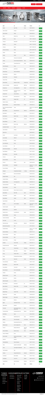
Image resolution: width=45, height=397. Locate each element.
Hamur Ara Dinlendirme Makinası (19, 386)
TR (38, 0)
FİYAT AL (33, 4)
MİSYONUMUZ (12, 376)
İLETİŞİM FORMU (25, 378)
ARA (41, 28)
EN (39, 0)
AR (41, 0)
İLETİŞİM (3, 383)
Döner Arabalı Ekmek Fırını (19, 376)
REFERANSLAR (4, 381)
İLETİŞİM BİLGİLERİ (25, 376)
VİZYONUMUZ (12, 378)
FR (40, 0)
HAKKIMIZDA (12, 375)
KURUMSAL (4, 378)
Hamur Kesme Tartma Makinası (19, 378)
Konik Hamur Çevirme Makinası (19, 382)
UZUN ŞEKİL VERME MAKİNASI (19, 389)
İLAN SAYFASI (39, 4)
